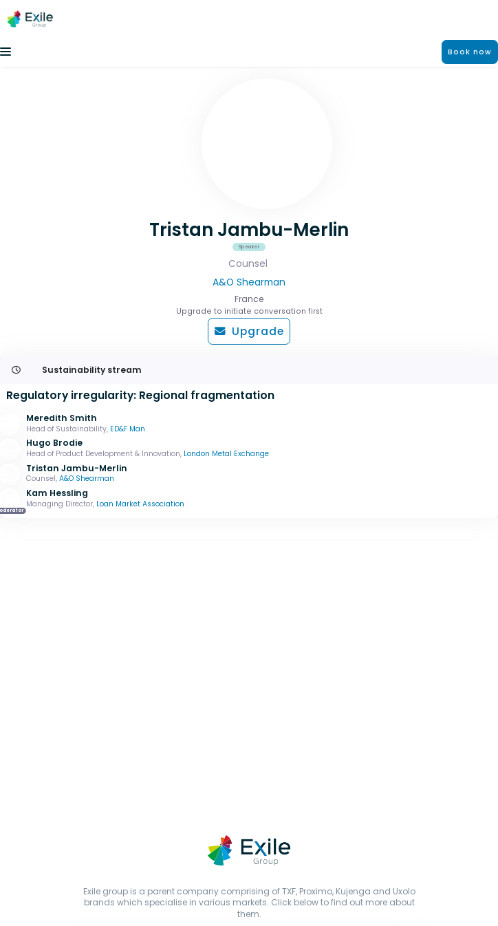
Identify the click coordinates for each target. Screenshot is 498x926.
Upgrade (249, 331)
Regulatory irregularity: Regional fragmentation (140, 395)
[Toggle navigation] (5, 51)
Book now (469, 52)
